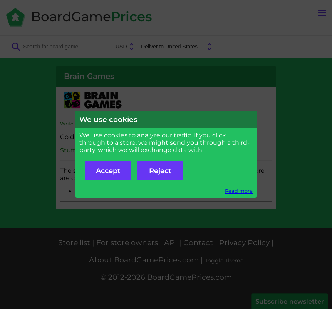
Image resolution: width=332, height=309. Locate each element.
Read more (239, 191)
